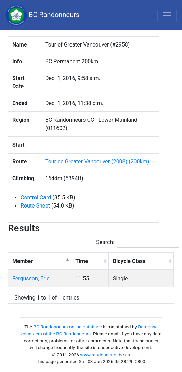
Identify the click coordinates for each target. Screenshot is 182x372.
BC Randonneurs (42, 15)
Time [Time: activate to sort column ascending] (81, 261)
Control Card (36, 197)
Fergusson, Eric (31, 278)
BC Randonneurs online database (68, 326)
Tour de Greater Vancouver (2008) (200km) (97, 161)
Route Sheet (35, 205)
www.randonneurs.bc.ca (105, 354)
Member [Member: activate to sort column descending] (22, 261)
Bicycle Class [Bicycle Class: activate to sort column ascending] (129, 261)
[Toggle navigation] (167, 15)
